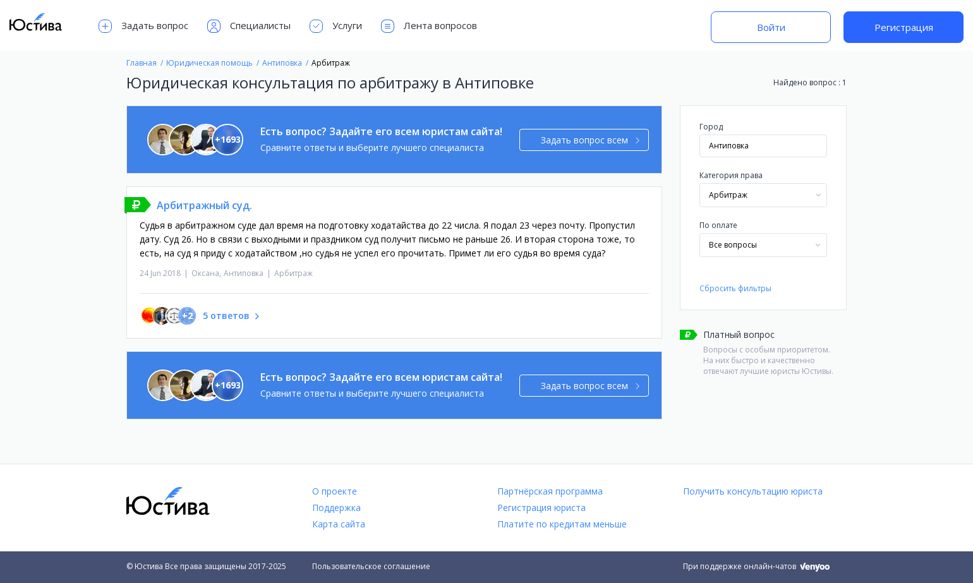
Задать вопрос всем (590, 140)
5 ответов (226, 316)
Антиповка (243, 273)
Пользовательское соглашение (371, 566)
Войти (771, 27)
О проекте (334, 491)
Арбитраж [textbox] (728, 194)
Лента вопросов (429, 26)
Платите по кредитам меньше (562, 524)
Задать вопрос (143, 26)
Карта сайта (338, 524)
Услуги (336, 26)
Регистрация (903, 27)
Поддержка (336, 508)
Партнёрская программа (550, 491)
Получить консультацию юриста (753, 491)
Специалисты (249, 26)
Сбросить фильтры (735, 288)
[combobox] (763, 195)
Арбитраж (293, 273)
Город (711, 126)
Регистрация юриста (541, 508)
